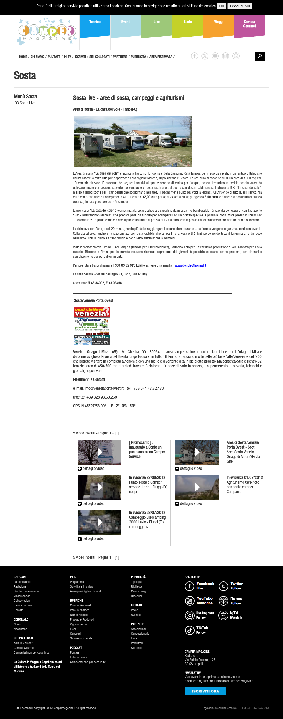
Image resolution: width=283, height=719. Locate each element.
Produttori (137, 643)
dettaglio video (91, 468)
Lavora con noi (23, 605)
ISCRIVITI (80, 57)
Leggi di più (240, 6)
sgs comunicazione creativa (220, 708)
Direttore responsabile (27, 591)
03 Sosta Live (25, 102)
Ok (221, 6)
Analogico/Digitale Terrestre (86, 591)
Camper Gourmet (24, 648)
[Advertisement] (40, 206)
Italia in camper (23, 643)
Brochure (136, 596)
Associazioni (138, 629)
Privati (134, 610)
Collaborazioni (22, 601)
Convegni (75, 634)
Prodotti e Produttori (82, 620)
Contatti (18, 610)
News (17, 624)
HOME (23, 57)
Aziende (136, 615)
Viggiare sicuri (78, 624)
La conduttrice (22, 582)
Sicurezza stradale (81, 638)
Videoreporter (22, 596)
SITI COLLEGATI (99, 57)
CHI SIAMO (37, 57)
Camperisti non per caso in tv (31, 652)
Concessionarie (140, 634)
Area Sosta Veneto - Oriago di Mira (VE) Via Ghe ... (243, 452)
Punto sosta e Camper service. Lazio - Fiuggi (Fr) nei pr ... (148, 484)
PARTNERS (120, 57)
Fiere (73, 629)
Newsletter (20, 629)
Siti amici (136, 648)
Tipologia (136, 582)
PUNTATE (54, 57)
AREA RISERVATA (160, 57)
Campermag (138, 591)
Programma (77, 582)
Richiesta (136, 587)
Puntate (74, 652)
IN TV (67, 57)
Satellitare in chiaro (81, 587)
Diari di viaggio (79, 615)
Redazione (20, 587)
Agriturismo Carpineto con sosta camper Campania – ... (245, 484)
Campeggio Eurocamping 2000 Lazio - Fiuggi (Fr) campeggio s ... (147, 519)
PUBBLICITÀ (138, 57)
